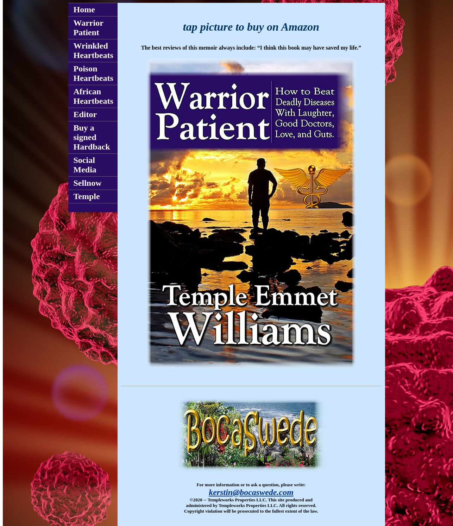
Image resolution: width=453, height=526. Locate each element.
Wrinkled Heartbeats (93, 50)
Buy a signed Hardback (92, 137)
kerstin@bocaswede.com (251, 492)
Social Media (85, 165)
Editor (85, 114)
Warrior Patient (88, 27)
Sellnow (88, 183)
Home (84, 9)
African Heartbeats (93, 96)
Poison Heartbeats (93, 73)
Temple (87, 196)
